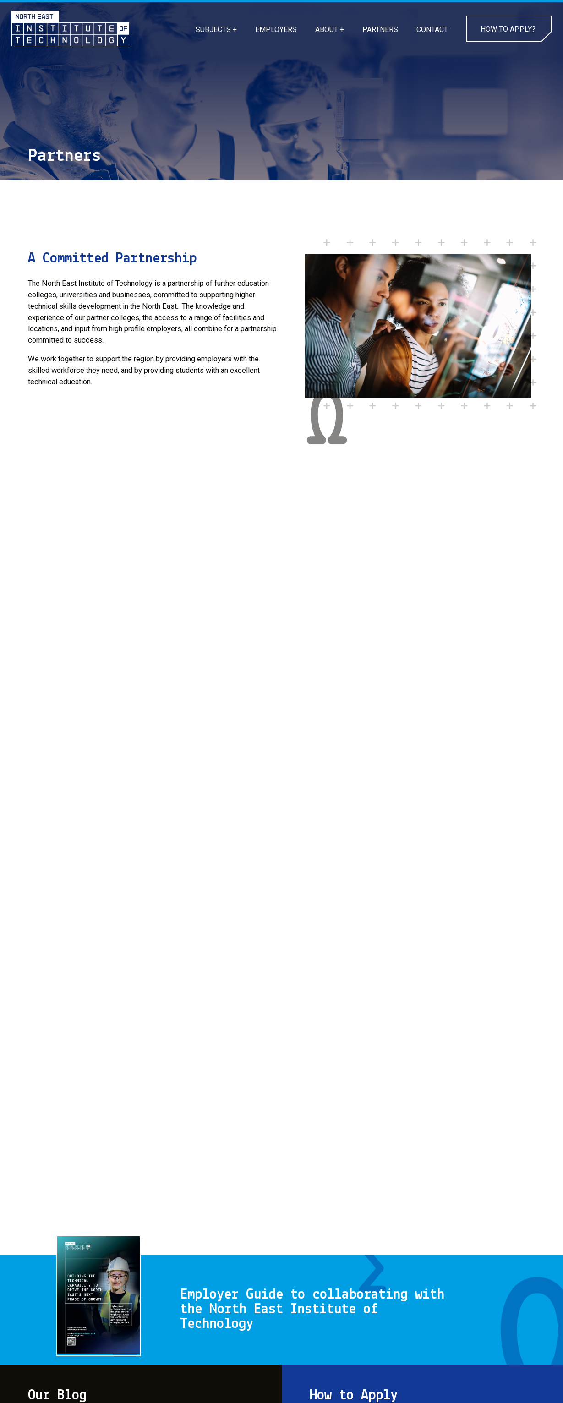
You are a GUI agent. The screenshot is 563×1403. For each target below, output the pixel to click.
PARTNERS (380, 29)
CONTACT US (202, 1378)
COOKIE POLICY (54, 1378)
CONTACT (432, 29)
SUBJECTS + (216, 29)
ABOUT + (329, 29)
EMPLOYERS (276, 29)
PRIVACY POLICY (131, 1378)
